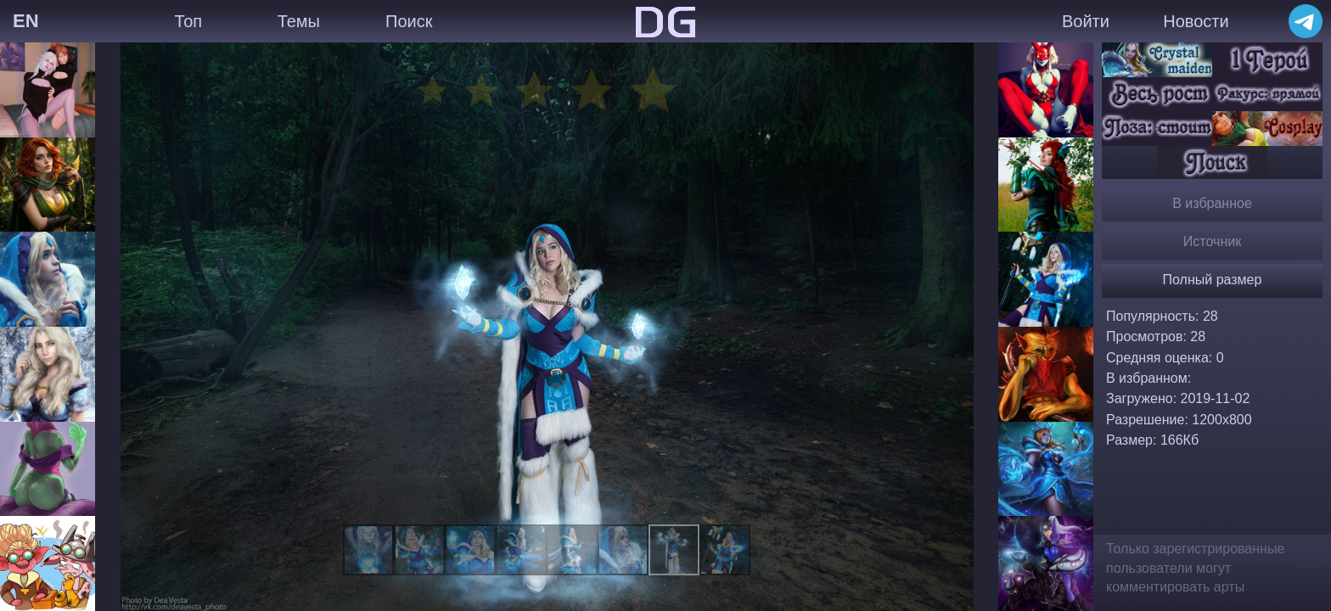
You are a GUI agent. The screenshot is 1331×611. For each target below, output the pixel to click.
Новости (1195, 21)
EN (26, 20)
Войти (1085, 21)
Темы (299, 21)
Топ (188, 21)
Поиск (408, 21)
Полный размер (1212, 279)
